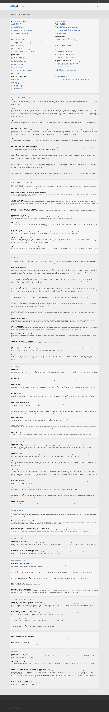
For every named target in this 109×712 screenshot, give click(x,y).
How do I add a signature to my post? (19, 58)
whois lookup (21, 672)
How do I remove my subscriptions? (63, 66)
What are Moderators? (60, 24)
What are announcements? (17, 85)
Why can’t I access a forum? (17, 64)
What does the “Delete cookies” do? (19, 35)
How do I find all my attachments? (63, 72)
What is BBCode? (15, 78)
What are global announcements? (19, 83)
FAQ (23, 6)
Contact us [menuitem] (89, 703)
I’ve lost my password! (16, 32)
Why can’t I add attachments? (18, 66)
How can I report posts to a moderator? (20, 69)
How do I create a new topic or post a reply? (21, 55)
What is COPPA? (15, 24)
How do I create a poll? (16, 60)
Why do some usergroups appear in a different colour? (67, 30)
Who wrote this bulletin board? (62, 76)
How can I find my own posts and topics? (64, 57)
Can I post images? (15, 82)
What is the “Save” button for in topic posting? (21, 70)
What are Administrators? (61, 23)
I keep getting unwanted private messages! (65, 39)
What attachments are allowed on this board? (65, 70)
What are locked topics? (16, 88)
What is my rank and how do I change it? (20, 49)
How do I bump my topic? (17, 73)
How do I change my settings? (18, 39)
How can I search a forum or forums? (63, 51)
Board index (12, 703)
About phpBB (22, 657)
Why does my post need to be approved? (20, 72)
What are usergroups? (60, 26)
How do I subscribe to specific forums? (64, 64)
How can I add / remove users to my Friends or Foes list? (68, 47)
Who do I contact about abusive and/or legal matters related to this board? (72, 79)
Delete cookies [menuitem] (96, 703)
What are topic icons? (16, 89)
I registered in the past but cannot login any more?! (23, 30)
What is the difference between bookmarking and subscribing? (69, 61)
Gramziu (19, 708)
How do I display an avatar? (17, 48)
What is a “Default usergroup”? (62, 32)
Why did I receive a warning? (17, 67)
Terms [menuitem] (79, 703)
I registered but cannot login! (17, 27)
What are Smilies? (15, 81)
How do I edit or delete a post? (18, 57)
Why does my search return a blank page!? (65, 54)
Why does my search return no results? (64, 52)
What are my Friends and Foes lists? (63, 45)
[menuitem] (97, 1)
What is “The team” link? (60, 33)
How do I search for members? (62, 55)
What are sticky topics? (16, 86)
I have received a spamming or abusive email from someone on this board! (72, 41)
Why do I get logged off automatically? (20, 33)
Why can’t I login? (15, 29)
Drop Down (29, 6)
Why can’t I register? (15, 26)
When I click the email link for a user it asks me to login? (24, 51)
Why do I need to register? (17, 23)
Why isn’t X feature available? (62, 78)
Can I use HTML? (15, 79)
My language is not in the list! (18, 45)
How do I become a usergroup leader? (64, 29)
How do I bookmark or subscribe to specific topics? (66, 63)
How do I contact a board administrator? (64, 81)
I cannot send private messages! (62, 38)
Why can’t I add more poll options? (19, 61)
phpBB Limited (49, 655)
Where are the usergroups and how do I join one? (66, 27)
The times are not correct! (17, 42)
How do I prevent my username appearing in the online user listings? (27, 41)
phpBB (66, 218)
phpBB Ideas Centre (73, 663)
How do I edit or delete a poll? (18, 63)
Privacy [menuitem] (83, 703)
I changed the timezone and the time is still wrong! (22, 44)
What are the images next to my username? (21, 46)
